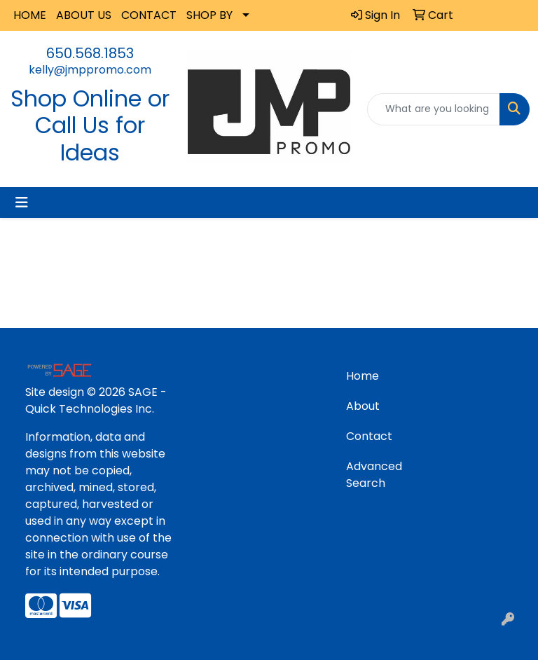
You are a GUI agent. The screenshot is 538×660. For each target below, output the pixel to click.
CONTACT (149, 15)
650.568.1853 (90, 53)
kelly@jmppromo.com (90, 70)
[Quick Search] (433, 109)
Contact (369, 436)
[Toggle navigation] (21, 202)
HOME (29, 15)
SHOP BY (209, 15)
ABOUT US (83, 15)
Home (362, 376)
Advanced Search (374, 474)
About (363, 406)
